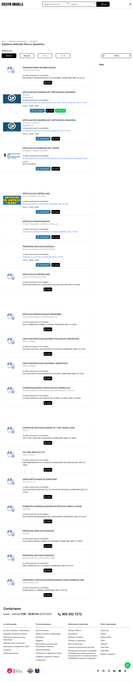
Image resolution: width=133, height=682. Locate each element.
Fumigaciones (41, 660)
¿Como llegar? (37, 111)
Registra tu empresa (108, 654)
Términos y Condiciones (77, 640)
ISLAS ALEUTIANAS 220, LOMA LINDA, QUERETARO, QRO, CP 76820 (46, 204)
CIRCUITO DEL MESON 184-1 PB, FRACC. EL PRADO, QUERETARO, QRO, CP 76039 (50, 232)
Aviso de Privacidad (75, 644)
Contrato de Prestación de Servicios (81, 647)
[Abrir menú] (130, 4)
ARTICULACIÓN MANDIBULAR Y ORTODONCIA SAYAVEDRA (49, 92)
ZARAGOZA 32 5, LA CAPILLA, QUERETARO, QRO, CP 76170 (43, 257)
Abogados (39, 640)
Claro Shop (105, 647)
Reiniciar (9, 56)
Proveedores (72, 634)
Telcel (103, 640)
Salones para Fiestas (10, 653)
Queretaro (33, 41)
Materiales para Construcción (14, 643)
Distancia (27, 56)
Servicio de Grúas (42, 630)
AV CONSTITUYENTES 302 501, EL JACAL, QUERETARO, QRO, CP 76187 (47, 131)
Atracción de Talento (75, 637)
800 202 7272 (72, 614)
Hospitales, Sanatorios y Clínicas (15, 634)
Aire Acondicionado (43, 650)
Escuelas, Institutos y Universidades (16, 630)
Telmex (103, 634)
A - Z (45, 56)
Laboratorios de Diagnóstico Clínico (16, 646)
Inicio (4, 41)
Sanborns (104, 644)
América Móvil (106, 637)
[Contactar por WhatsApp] (127, 669)
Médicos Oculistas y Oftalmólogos (48, 634)
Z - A (63, 56)
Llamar (47, 83)
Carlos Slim (105, 630)
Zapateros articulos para (18, 41)
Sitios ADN (105, 651)
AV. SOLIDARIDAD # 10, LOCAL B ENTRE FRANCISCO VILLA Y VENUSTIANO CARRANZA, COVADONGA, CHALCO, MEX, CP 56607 (56, 158)
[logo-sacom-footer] (23, 670)
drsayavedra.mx (28, 97)
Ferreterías (7, 650)
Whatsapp (60, 111)
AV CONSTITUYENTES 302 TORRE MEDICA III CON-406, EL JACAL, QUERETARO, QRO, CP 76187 (55, 103)
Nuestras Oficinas (74, 630)
